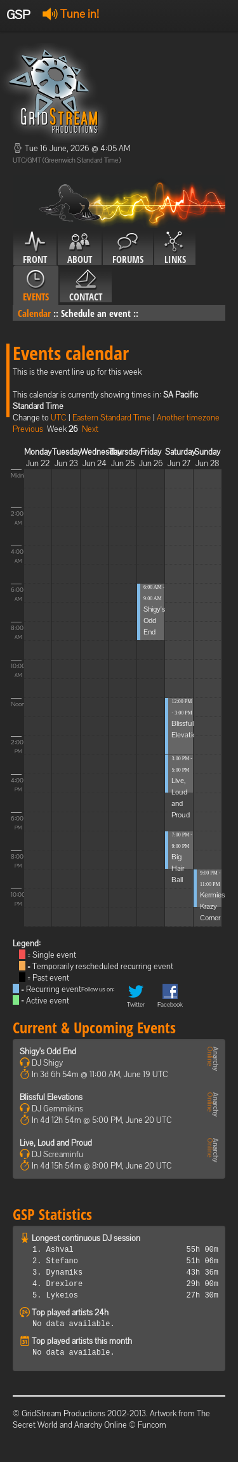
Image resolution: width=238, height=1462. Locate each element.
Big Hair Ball (177, 868)
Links (175, 248)
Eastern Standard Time (111, 417)
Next (90, 429)
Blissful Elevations (51, 1097)
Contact (85, 286)
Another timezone (188, 417)
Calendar (34, 313)
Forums (127, 248)
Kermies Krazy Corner (212, 906)
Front (35, 248)
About (79, 248)
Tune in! (71, 13)
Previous (28, 429)
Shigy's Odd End (154, 620)
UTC (59, 417)
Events (36, 286)
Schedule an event (96, 313)
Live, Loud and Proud (56, 1142)
